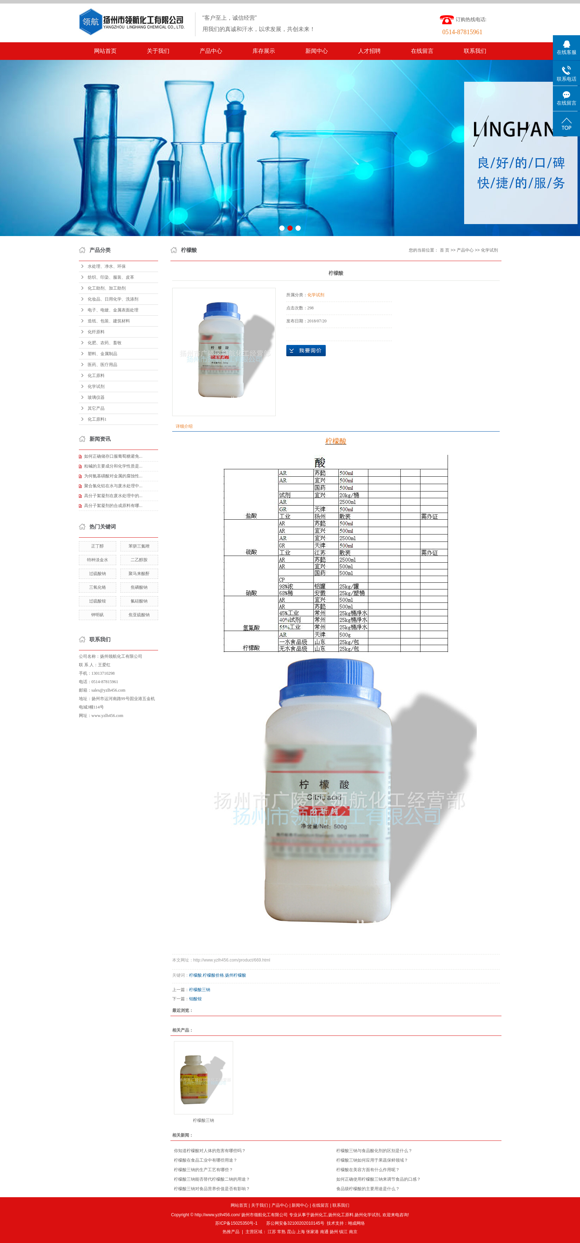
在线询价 (306, 350)
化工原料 (96, 375)
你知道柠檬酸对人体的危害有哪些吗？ (210, 1150)
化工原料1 (97, 419)
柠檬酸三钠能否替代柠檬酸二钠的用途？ (212, 1179)
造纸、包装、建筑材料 (109, 321)
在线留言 (422, 51)
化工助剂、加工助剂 (107, 288)
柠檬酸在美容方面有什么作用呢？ (368, 1169)
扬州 (334, 1231)
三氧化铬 (97, 587)
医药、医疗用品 (102, 364)
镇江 (343, 1231)
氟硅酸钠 (139, 601)
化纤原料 (96, 331)
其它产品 (96, 408)
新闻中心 (316, 51)
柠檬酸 (195, 975)
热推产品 (231, 1231)
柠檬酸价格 (213, 975)
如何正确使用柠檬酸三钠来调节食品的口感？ (378, 1179)
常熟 (281, 1231)
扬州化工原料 (341, 1214)
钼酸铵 (195, 998)
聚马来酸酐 (139, 573)
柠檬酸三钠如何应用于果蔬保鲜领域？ (372, 1160)
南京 (353, 1231)
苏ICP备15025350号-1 (236, 1223)
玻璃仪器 (96, 397)
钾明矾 (97, 614)
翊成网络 (356, 1223)
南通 (324, 1231)
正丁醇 (97, 546)
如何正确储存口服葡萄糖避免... (113, 456)
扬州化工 (318, 1214)
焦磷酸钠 (139, 587)
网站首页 (105, 51)
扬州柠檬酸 (235, 975)
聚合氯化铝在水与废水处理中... (113, 485)
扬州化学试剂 (367, 1214)
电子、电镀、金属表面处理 (113, 310)
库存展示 (263, 51)
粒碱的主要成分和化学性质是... (113, 466)
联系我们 (475, 51)
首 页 (444, 250)
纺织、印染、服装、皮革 (111, 277)
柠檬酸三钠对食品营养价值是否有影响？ (212, 1188)
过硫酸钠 (97, 573)
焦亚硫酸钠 (139, 614)
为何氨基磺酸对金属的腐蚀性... (113, 476)
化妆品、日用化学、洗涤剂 (113, 299)
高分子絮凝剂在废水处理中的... (113, 495)
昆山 (291, 1231)
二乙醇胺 (139, 559)
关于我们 (158, 51)
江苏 (272, 1231)
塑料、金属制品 (102, 353)
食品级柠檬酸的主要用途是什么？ (368, 1188)
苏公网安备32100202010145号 (295, 1223)
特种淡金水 (97, 559)
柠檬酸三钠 (199, 989)
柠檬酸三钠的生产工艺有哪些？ (203, 1169)
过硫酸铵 (97, 601)
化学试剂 (96, 386)
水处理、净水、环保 (107, 266)
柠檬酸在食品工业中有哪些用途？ (205, 1160)
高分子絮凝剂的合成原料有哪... (113, 505)
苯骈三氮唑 (139, 546)
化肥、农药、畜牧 (104, 342)
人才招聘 (369, 51)
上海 (301, 1231)
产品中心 (211, 51)
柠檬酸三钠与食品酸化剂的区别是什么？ (374, 1150)
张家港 (312, 1231)
